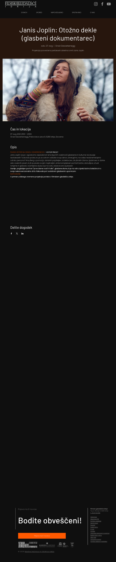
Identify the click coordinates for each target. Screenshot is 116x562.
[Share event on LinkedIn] (22, 233)
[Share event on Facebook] (11, 233)
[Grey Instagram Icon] (95, 4)
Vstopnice (93, 517)
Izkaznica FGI (94, 519)
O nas (92, 529)
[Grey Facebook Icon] (102, 4)
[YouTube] (108, 4)
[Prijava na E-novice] (42, 536)
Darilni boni (94, 523)
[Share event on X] (17, 233)
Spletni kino (94, 527)
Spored (92, 525)
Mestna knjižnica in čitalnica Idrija (39, 551)
